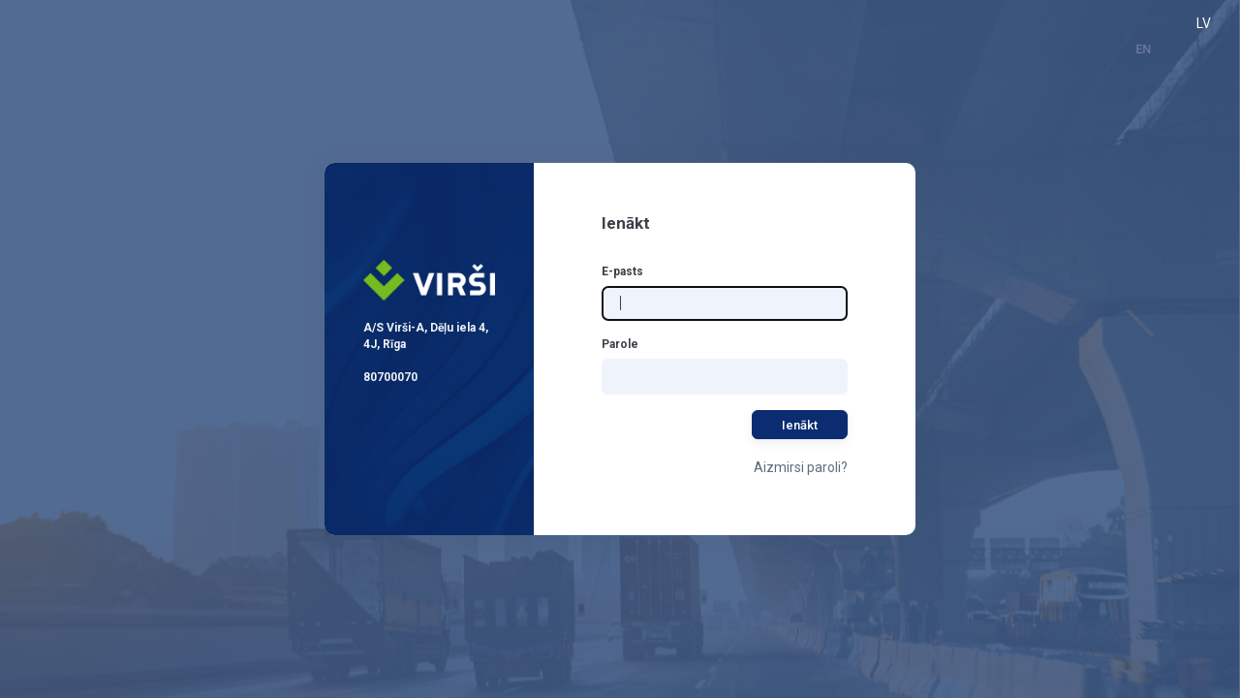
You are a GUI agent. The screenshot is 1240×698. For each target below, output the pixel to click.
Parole (620, 344)
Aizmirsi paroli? (801, 467)
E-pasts (622, 271)
